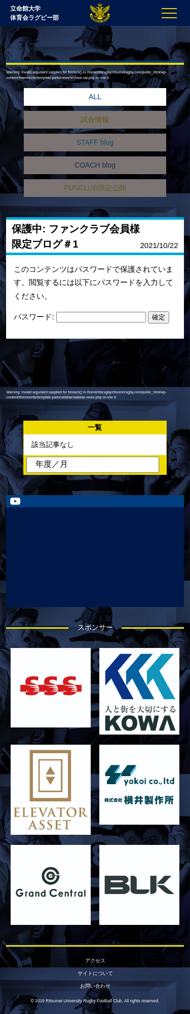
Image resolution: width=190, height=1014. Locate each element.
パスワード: (79, 316)
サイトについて (95, 973)
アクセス (95, 960)
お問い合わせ (95, 986)
